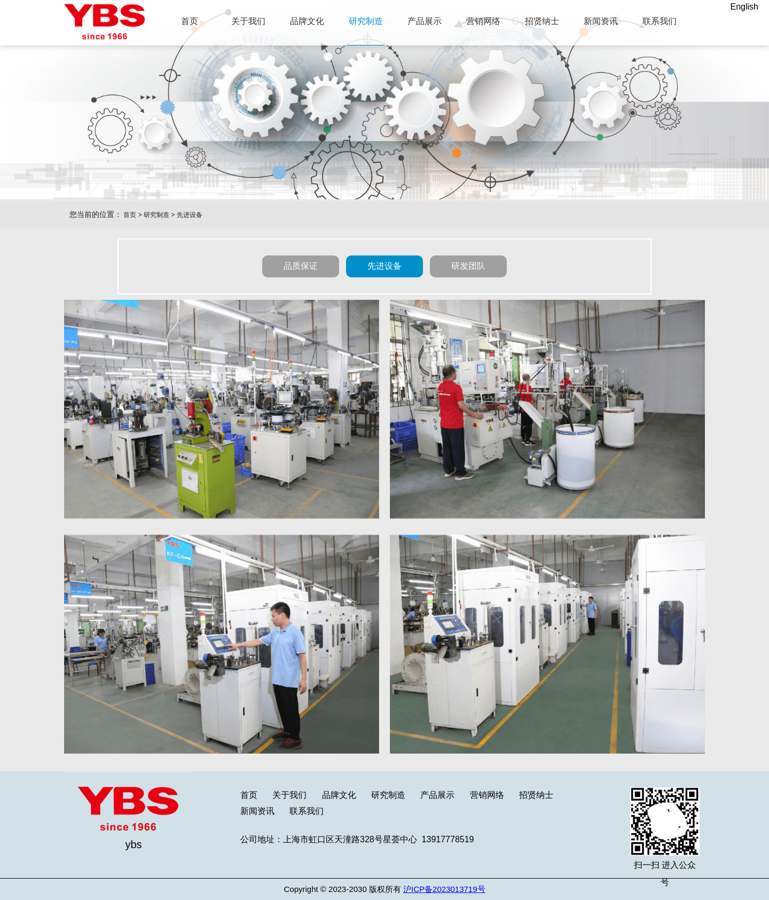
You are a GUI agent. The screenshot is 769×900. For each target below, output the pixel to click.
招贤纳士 (536, 795)
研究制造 (156, 215)
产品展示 (437, 795)
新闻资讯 (257, 811)
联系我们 (306, 811)
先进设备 (189, 215)
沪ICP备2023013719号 (444, 889)
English (744, 6)
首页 (129, 215)
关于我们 (289, 795)
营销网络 (487, 795)
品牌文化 (339, 795)
